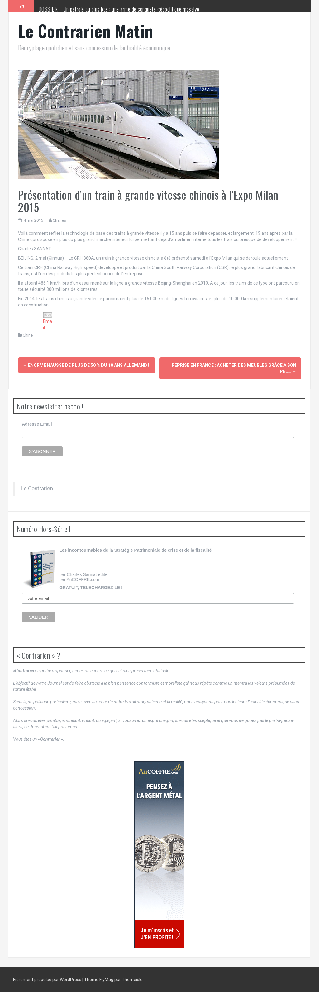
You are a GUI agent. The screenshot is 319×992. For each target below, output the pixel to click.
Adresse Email (37, 424)
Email (47, 321)
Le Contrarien (37, 488)
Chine (28, 335)
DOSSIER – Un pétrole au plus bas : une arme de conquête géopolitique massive (118, 9)
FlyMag (106, 979)
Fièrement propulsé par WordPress (47, 979)
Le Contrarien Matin (85, 31)
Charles (59, 220)
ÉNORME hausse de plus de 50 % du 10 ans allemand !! (86, 365)
